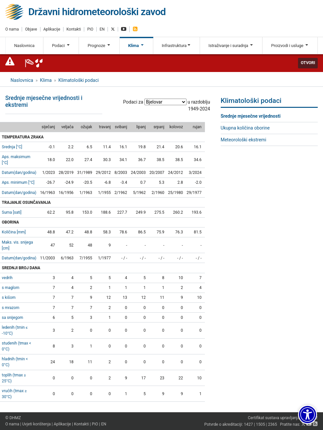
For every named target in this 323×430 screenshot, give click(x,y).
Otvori (308, 62)
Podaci (61, 45)
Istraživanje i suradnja (231, 45)
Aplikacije (51, 29)
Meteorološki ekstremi (243, 139)
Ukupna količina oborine (245, 128)
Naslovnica (24, 45)
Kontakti (73, 29)
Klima (136, 45)
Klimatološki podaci (79, 80)
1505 (260, 424)
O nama (12, 29)
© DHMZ (13, 418)
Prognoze (99, 45)
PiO (90, 29)
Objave (31, 29)
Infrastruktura (176, 45)
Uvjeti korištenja (36, 424)
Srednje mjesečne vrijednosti (251, 116)
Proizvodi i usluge (290, 45)
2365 (272, 424)
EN (102, 29)
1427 (248, 424)
